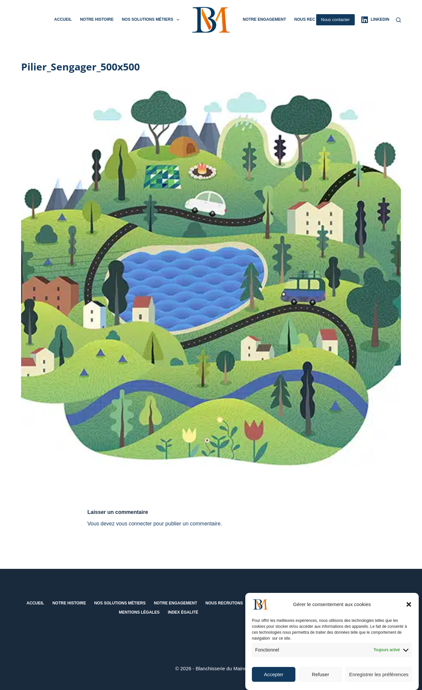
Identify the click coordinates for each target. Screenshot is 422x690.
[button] (409, 607)
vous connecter (134, 523)
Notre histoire (97, 19)
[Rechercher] (398, 19)
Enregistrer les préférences (378, 677)
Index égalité (183, 612)
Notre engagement (264, 19)
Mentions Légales (139, 612)
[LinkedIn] (375, 19)
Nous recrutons (313, 19)
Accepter (273, 677)
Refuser (320, 677)
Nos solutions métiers (152, 20)
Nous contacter (335, 19)
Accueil (63, 19)
